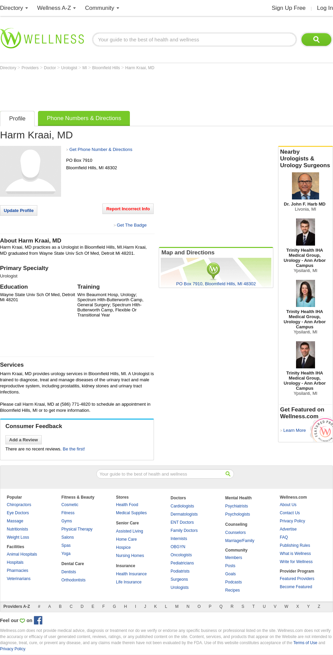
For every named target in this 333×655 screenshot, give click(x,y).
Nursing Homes (130, 555)
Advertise (288, 529)
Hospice (123, 547)
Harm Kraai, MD (139, 67)
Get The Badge (131, 225)
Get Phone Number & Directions (100, 149)
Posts (230, 565)
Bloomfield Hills (106, 67)
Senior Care (127, 523)
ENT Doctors (182, 522)
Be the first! (74, 448)
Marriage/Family (239, 540)
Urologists (180, 587)
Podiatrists (180, 571)
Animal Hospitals (22, 554)
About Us (288, 504)
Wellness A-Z (54, 8)
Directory (11, 8)
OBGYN (178, 546)
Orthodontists (73, 580)
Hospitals (15, 562)
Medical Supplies (131, 512)
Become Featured (296, 586)
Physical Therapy (77, 529)
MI (85, 67)
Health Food (127, 504)
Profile (17, 118)
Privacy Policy (292, 521)
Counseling (236, 524)
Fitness (68, 512)
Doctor (50, 67)
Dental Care (72, 563)
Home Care (126, 539)
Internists (179, 538)
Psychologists (237, 514)
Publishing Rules (295, 545)
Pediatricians (182, 563)
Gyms (66, 521)
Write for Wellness (296, 561)
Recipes (232, 590)
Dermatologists (184, 514)
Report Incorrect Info (128, 208)
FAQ (284, 537)
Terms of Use (305, 642)
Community (99, 8)
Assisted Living (129, 531)
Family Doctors (184, 530)
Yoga (66, 553)
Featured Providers (297, 578)
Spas (66, 545)
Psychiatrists (236, 506)
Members (233, 557)
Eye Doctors (18, 512)
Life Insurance (128, 582)
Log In (325, 8)
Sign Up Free (289, 8)
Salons (67, 537)
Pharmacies (17, 570)
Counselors (235, 532)
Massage (15, 521)
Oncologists (181, 555)
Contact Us (290, 512)
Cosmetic (69, 504)
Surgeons (179, 579)
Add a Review (23, 439)
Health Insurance (131, 574)
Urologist (69, 67)
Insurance (125, 565)
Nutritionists (17, 529)
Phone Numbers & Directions (84, 118)
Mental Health (238, 498)
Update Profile (19, 210)
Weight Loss (18, 537)
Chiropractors (19, 504)
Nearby (305, 159)
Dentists (68, 572)
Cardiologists (182, 506)
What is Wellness (295, 553)
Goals (230, 574)
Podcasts (233, 582)
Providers (30, 67)
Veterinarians (19, 578)
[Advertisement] (123, 89)
